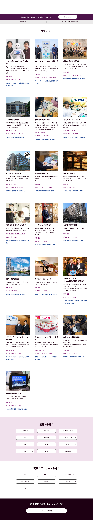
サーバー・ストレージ (68, 475)
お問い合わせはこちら (68, 17)
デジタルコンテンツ (68, 431)
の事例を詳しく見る (74, 79)
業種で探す (23, 22)
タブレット (46, 475)
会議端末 (46, 481)
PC (25, 475)
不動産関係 (68, 451)
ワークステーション (25, 481)
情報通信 (25, 431)
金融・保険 (46, 431)
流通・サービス (68, 437)
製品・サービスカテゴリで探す (70, 22)
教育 (25, 444)
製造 (25, 437)
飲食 (25, 451)
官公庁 (68, 444)
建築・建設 (46, 437)
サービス (25, 488)
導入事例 (7, 7)
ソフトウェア (67, 481)
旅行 (46, 451)
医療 (46, 444)
